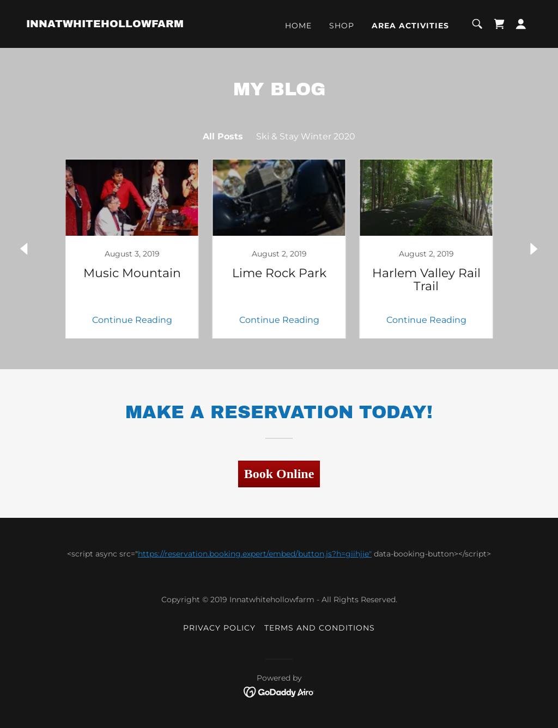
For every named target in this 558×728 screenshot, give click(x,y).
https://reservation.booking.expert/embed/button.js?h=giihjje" (255, 554)
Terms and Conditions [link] (319, 628)
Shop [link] (341, 25)
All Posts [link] (223, 136)
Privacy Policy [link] (219, 628)
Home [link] (298, 25)
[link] (105, 24)
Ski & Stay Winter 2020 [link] (305, 136)
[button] (521, 24)
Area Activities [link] (410, 25)
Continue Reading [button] (132, 320)
